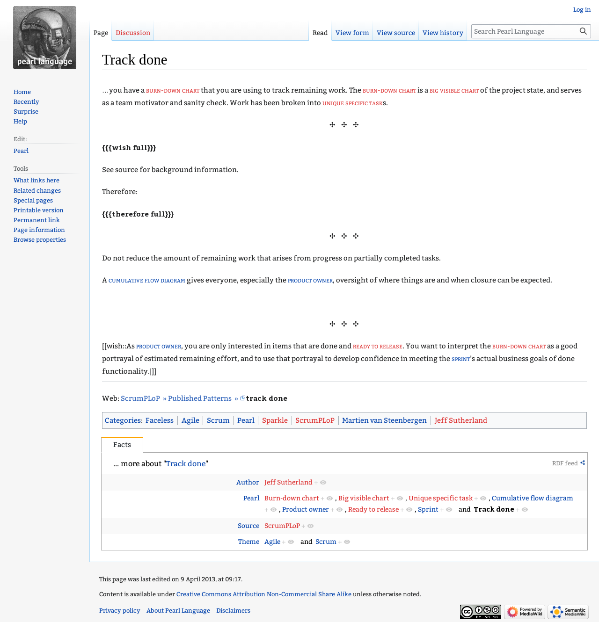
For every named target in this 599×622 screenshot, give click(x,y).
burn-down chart (172, 90)
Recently (26, 101)
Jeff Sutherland (461, 420)
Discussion (133, 33)
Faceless (160, 420)
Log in (582, 9)
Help (20, 121)
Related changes (37, 190)
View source (396, 33)
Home (22, 91)
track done (266, 398)
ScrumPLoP (315, 420)
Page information (39, 229)
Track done (185, 463)
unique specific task (352, 103)
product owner (310, 280)
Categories (123, 420)
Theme (248, 542)
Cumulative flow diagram (532, 498)
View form (352, 33)
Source (248, 526)
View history (443, 33)
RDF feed (565, 463)
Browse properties (40, 239)
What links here (36, 180)
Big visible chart (363, 498)
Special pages (33, 200)
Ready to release (373, 510)
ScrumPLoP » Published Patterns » (180, 398)
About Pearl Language (178, 610)
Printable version (39, 210)
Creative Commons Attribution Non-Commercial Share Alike (263, 594)
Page (101, 33)
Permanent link (37, 220)
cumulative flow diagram (147, 280)
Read (320, 33)
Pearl (246, 420)
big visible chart (454, 90)
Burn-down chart (291, 498)
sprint (461, 358)
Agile (190, 420)
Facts (122, 445)
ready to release (377, 346)
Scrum (218, 420)
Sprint (428, 510)
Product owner (305, 510)
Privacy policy (119, 610)
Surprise (26, 111)
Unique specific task (441, 498)
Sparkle (275, 420)
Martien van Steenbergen (384, 420)
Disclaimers (233, 610)
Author (247, 482)
